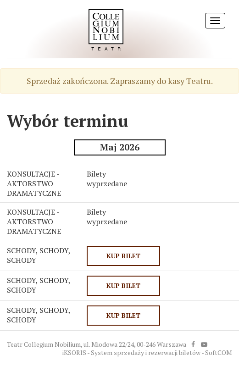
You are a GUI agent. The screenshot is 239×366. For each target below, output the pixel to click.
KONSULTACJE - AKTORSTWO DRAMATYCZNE (34, 183)
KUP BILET (123, 255)
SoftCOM (218, 352)
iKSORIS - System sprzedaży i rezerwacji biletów (131, 352)
